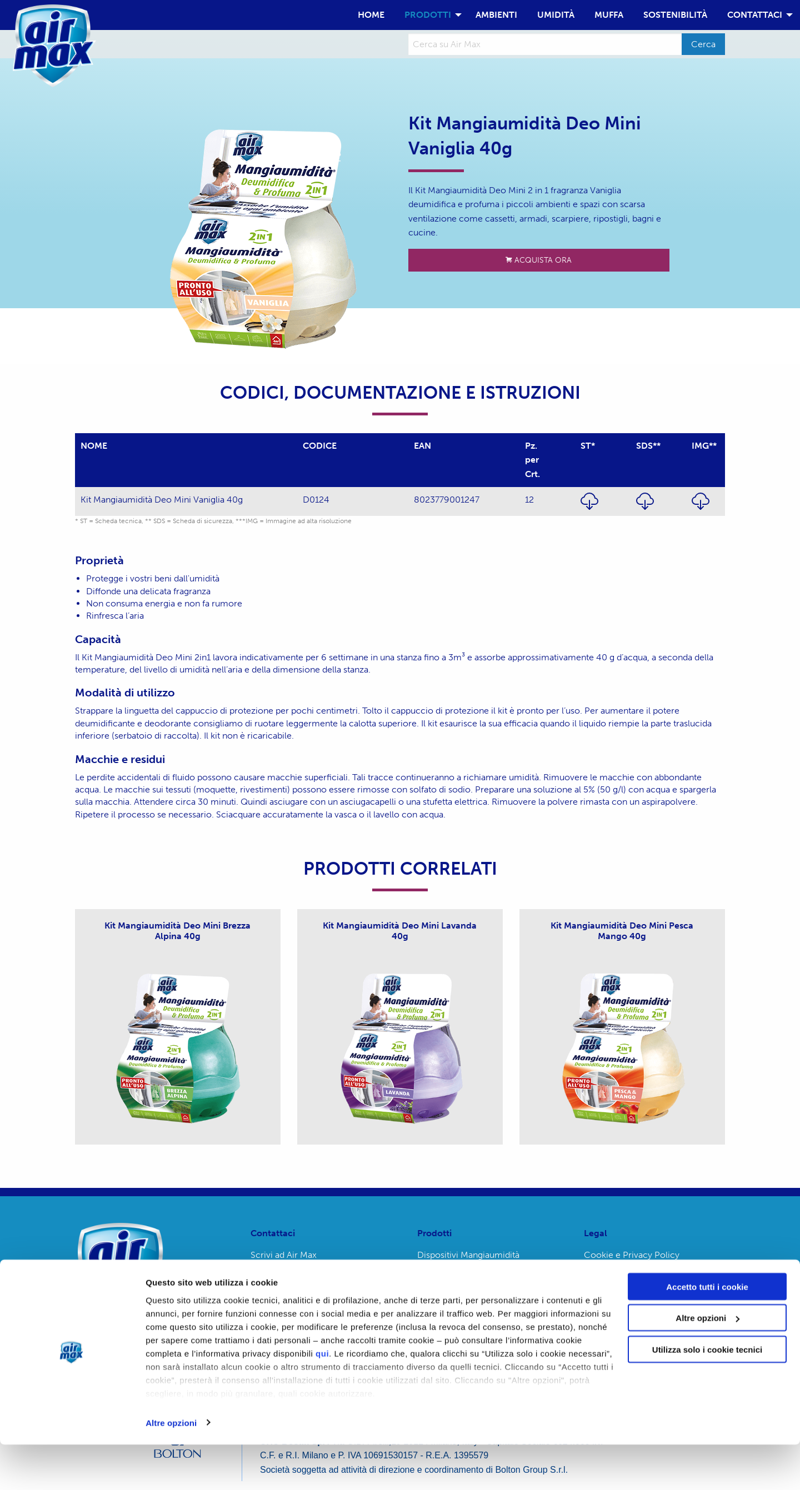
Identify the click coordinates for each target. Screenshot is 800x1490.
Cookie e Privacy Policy (631, 1255)
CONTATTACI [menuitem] (754, 14)
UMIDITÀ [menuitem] (555, 14)
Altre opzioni (171, 1468)
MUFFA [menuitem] (608, 14)
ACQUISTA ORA (539, 260)
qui (322, 1398)
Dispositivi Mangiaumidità (468, 1285)
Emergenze (274, 1276)
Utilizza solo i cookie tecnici (707, 1394)
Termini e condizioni (625, 1276)
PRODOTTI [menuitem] (427, 14)
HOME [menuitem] (371, 14)
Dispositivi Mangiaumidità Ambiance (468, 1259)
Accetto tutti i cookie (707, 1332)
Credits (598, 1297)
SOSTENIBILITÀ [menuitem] (675, 14)
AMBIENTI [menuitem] (496, 14)
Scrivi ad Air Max (284, 1255)
